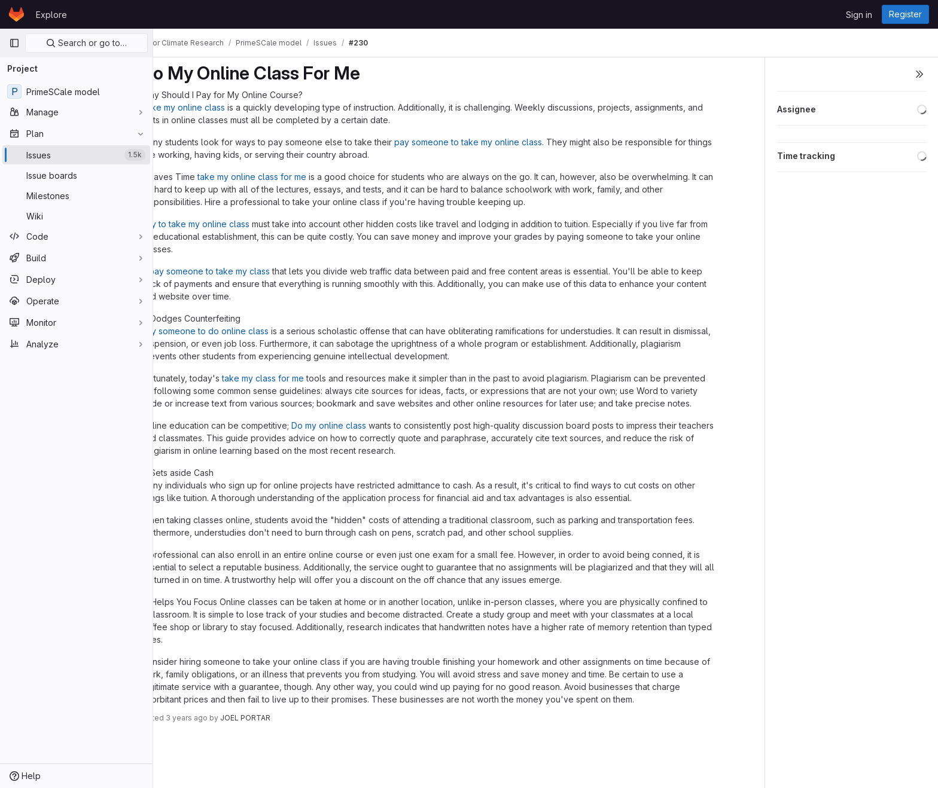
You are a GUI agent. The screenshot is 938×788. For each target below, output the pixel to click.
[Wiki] (76, 215)
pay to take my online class (226, 224)
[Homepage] (16, 14)
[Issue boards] (76, 175)
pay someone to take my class (240, 271)
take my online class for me (283, 177)
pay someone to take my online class (499, 142)
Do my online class (359, 425)
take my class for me (294, 378)
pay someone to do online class (236, 331)
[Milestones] (76, 195)
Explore (51, 15)
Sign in (859, 15)
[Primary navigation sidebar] (14, 43)
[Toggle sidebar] (919, 74)
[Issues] (76, 154)
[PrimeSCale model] (76, 91)
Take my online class (214, 107)
